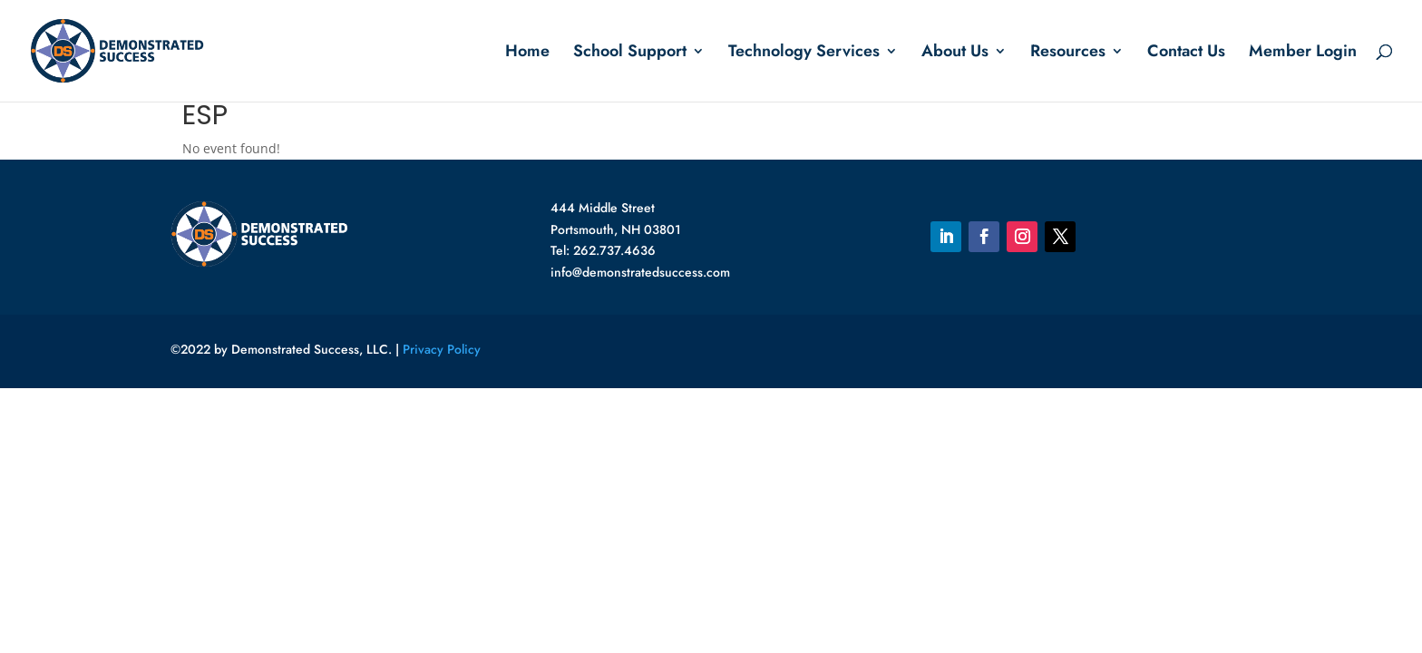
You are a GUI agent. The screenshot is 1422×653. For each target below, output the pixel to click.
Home (527, 53)
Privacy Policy (442, 349)
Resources (1067, 53)
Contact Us (1186, 53)
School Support (630, 53)
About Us (955, 53)
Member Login (1303, 53)
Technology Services (804, 53)
